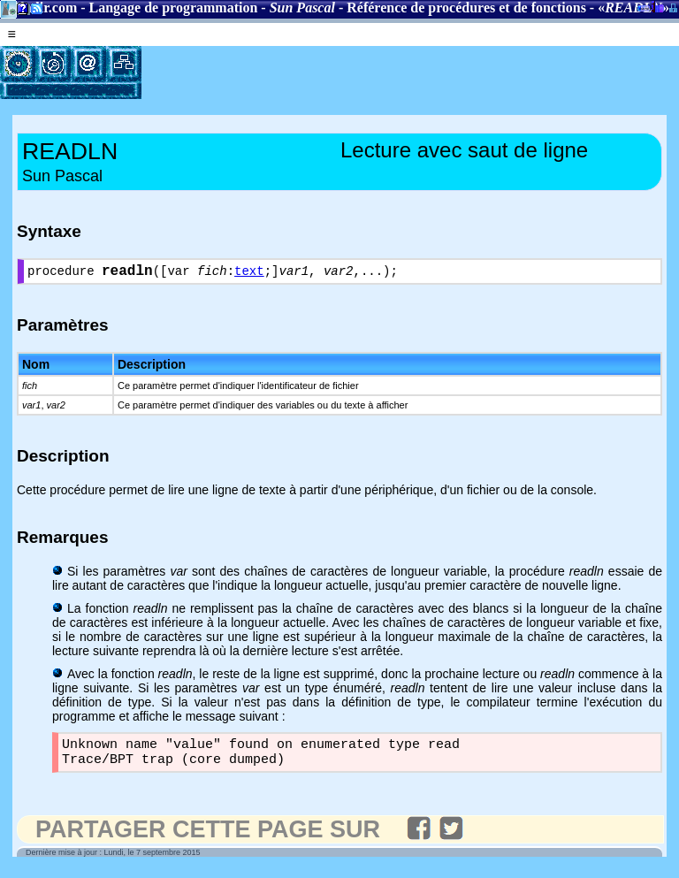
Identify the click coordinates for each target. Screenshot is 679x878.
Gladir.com (43, 7)
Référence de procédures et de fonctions (466, 7)
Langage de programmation (173, 7)
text (249, 273)
